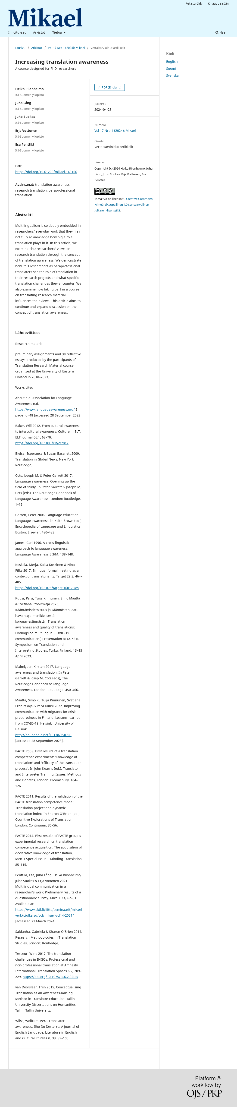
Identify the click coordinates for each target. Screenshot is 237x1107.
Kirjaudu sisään (218, 3)
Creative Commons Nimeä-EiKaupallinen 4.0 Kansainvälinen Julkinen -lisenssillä (123, 204)
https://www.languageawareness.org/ (45, 409)
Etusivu (20, 48)
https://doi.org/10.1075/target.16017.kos (47, 588)
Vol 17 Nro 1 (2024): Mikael (66, 48)
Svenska (172, 75)
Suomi (171, 68)
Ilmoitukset (17, 32)
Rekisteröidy (194, 3)
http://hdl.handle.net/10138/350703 (43, 735)
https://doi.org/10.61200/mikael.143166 (46, 172)
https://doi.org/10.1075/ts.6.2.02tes (50, 977)
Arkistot (39, 32)
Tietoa (57, 32)
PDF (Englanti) (111, 87)
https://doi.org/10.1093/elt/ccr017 (42, 443)
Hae (220, 32)
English (172, 61)
